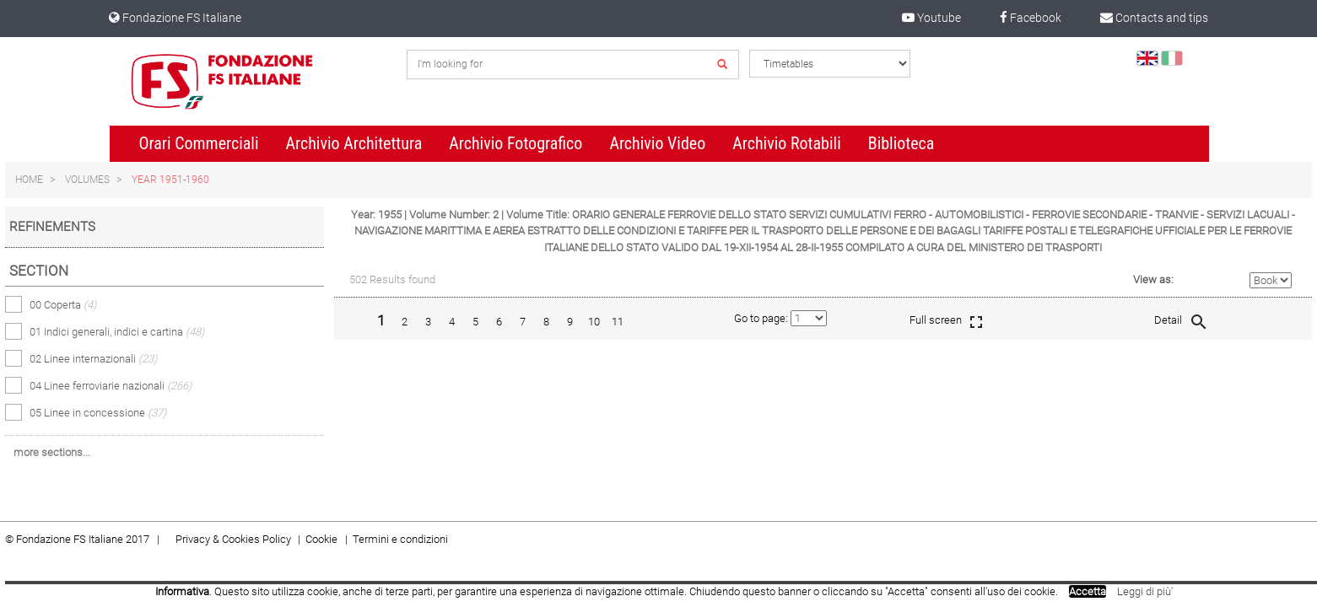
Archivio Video (657, 143)
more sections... (51, 452)
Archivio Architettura (354, 143)
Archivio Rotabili (786, 143)
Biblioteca (901, 143)
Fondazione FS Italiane (175, 17)
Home (29, 179)
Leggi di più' (1145, 591)
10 (594, 321)
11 (617, 321)
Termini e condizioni (400, 539)
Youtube (931, 17)
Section (38, 270)
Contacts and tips (1154, 17)
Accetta (1087, 591)
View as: (1153, 279)
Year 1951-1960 (170, 179)
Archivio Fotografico (515, 143)
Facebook (1030, 17)
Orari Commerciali (199, 143)
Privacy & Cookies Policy (233, 539)
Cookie (322, 539)
